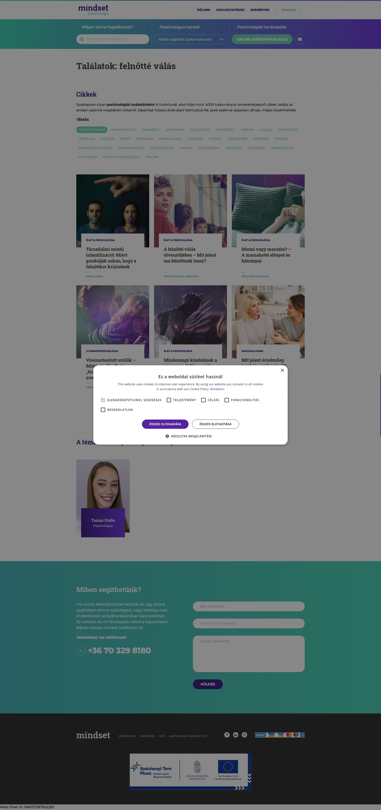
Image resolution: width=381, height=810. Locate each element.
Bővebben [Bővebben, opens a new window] (217, 389)
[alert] (190, 405)
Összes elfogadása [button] (165, 424)
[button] (190, 436)
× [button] (282, 370)
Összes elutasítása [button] (215, 424)
